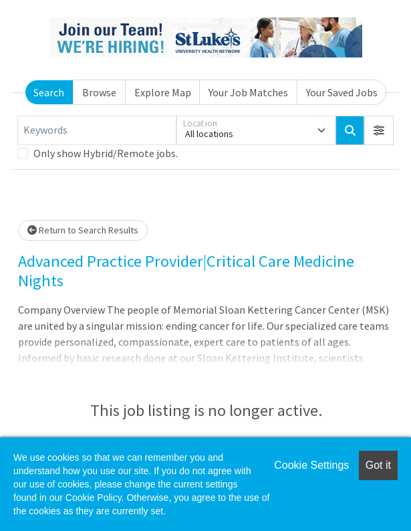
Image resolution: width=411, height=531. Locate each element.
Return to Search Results (82, 230)
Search (48, 92)
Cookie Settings (311, 465)
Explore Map (162, 92)
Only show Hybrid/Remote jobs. (105, 153)
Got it (378, 465)
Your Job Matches (248, 92)
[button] (379, 130)
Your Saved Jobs (342, 92)
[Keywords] (96, 130)
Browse (99, 92)
